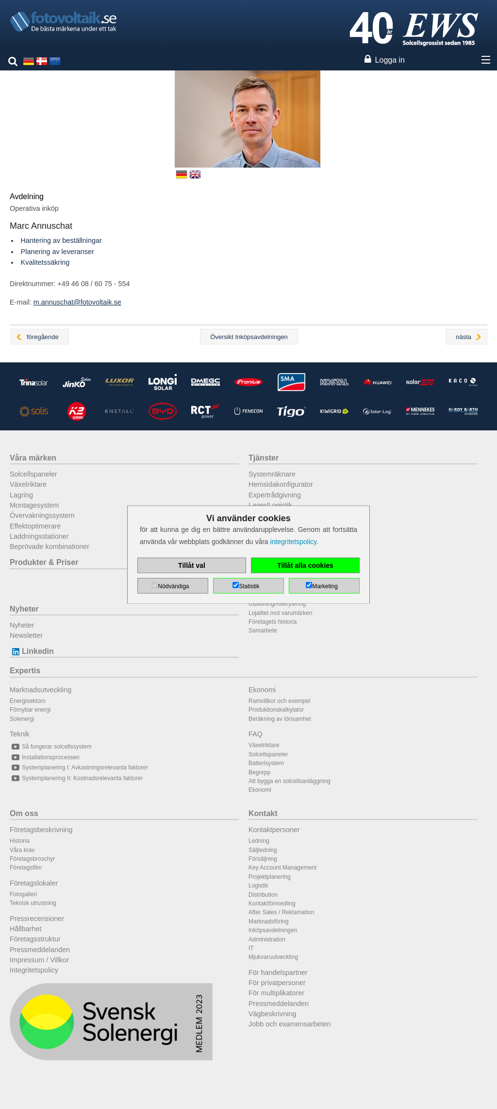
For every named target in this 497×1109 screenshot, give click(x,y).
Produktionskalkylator (276, 709)
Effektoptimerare (35, 526)
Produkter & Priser (44, 562)
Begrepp (259, 772)
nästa (463, 337)
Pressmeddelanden (40, 950)
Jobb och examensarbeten (289, 1024)
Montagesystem (34, 505)
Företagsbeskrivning (41, 830)
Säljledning (262, 850)
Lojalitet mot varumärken (280, 613)
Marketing (325, 586)
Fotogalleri (23, 894)
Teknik (20, 734)
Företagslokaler (34, 883)
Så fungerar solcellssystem (50, 746)
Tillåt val (191, 565)
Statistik (249, 586)
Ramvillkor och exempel (279, 701)
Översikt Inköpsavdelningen (249, 337)
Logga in (390, 60)
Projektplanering (269, 876)
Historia (20, 840)
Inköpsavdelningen (272, 930)
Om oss (24, 813)
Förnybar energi (30, 709)
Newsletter (26, 635)
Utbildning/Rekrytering (277, 603)
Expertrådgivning (274, 495)
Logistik (258, 885)
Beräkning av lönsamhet (279, 719)
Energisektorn (28, 701)
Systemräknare (272, 474)
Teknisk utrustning (33, 903)
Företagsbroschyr (32, 858)
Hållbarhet (26, 929)
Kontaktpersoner (274, 830)
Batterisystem (266, 763)
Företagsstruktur (35, 939)
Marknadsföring (268, 921)
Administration (266, 939)
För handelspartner (278, 972)
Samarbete (262, 630)
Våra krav (22, 850)
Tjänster (263, 458)
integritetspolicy (293, 542)
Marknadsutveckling (40, 690)
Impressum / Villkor (39, 960)
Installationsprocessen (45, 757)
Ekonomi (262, 690)
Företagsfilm (26, 867)
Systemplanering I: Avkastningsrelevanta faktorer (79, 767)
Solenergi (22, 719)
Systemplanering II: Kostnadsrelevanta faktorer (76, 778)
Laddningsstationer (39, 536)
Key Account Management (282, 867)
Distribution (263, 894)
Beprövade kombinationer (49, 546)
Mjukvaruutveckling (273, 957)
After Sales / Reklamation (281, 912)
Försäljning (262, 858)
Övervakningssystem (42, 515)
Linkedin (32, 651)
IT (251, 948)
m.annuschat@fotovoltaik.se (77, 302)
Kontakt (263, 813)
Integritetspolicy (34, 970)
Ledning (258, 840)
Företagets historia (272, 621)
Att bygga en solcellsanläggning (289, 781)
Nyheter (24, 609)
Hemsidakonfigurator (280, 484)
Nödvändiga (173, 586)
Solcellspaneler (33, 474)
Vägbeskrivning (272, 1014)
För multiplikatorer (276, 993)
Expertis (25, 670)
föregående (43, 337)
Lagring (21, 495)
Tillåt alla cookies (305, 565)
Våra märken (33, 458)
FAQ (255, 734)
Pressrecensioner (37, 918)
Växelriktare (28, 484)
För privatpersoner (277, 983)
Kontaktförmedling (272, 903)
